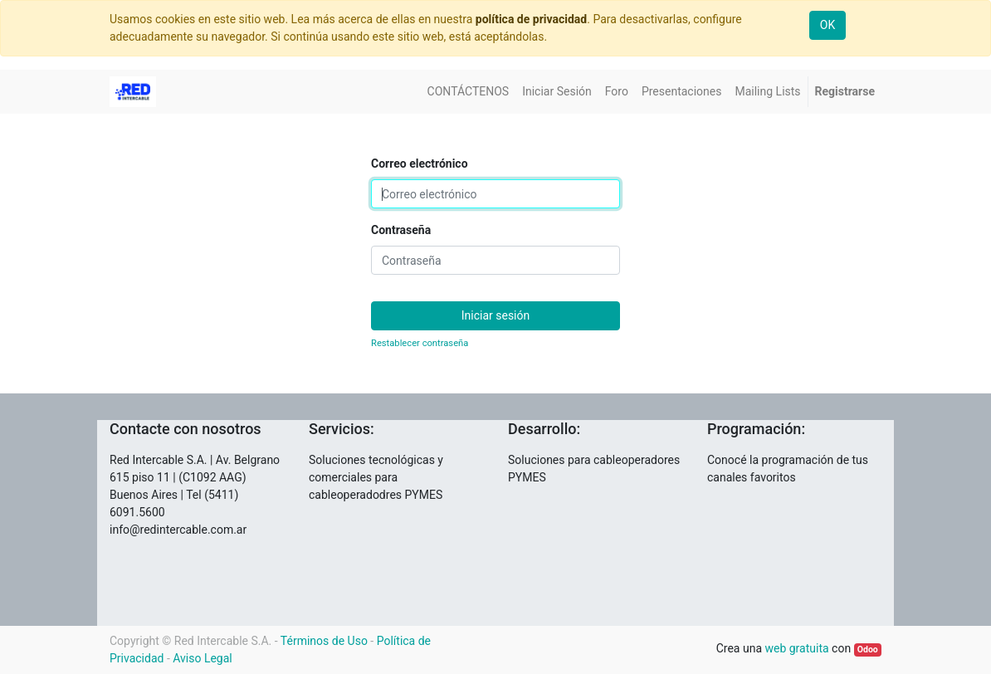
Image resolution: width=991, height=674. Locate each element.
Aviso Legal (202, 658)
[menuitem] (468, 91)
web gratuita (796, 648)
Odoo (867, 649)
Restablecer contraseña (419, 343)
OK (827, 25)
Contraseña (401, 230)
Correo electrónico (419, 163)
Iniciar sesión (495, 315)
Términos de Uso (324, 640)
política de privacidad (531, 19)
